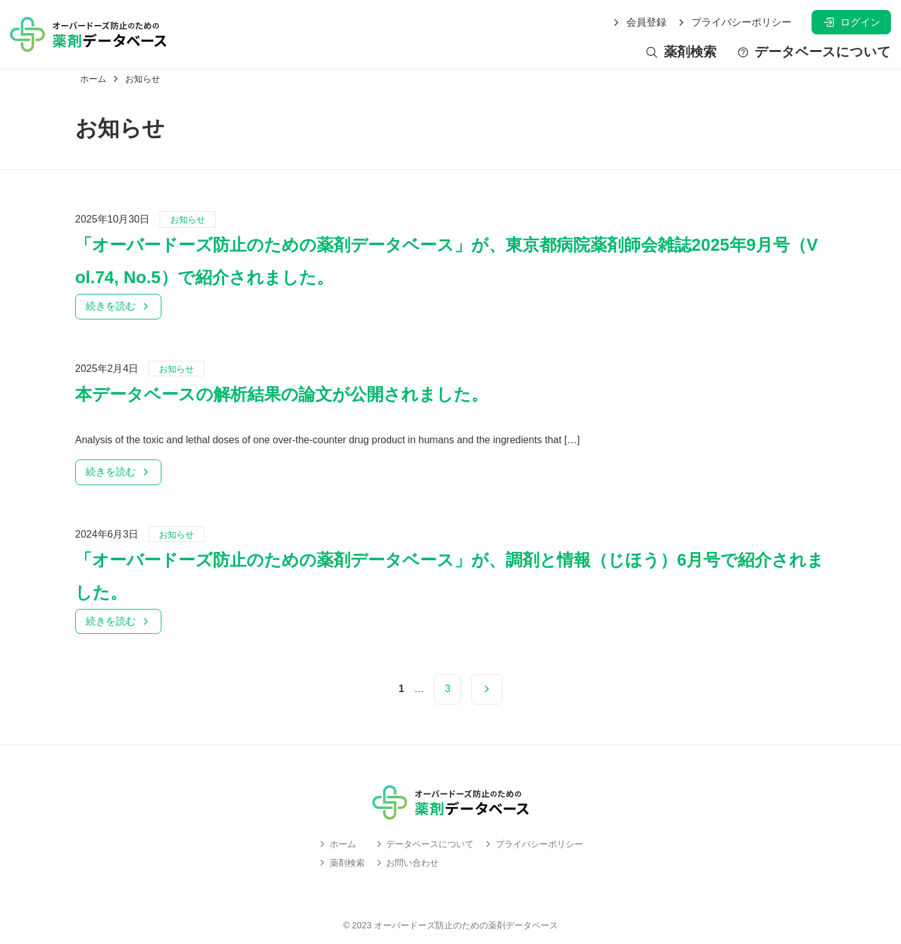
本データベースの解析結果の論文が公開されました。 (281, 394)
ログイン (851, 22)
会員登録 (638, 23)
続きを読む (118, 306)
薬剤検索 (680, 52)
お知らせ (187, 219)
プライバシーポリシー (734, 23)
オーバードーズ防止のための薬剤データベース (466, 925)
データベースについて (813, 52)
